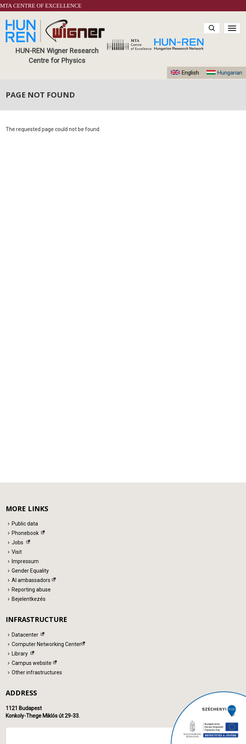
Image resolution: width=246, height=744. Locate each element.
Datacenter (25, 635)
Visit (17, 552)
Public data (25, 524)
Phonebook (25, 533)
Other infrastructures (37, 672)
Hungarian (229, 72)
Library (20, 654)
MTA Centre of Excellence (41, 6)
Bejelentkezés (29, 599)
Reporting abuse (31, 590)
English (190, 72)
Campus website (32, 663)
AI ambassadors (31, 580)
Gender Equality (30, 571)
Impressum (25, 561)
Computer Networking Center (46, 644)
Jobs (17, 542)
